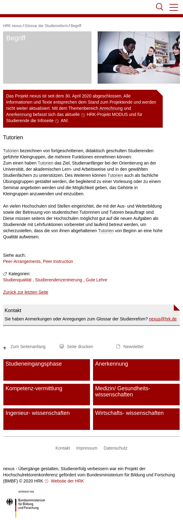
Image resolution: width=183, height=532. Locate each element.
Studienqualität (17, 279)
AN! (64, 120)
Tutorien (11, 150)
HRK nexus (12, 26)
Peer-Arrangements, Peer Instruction (38, 261)
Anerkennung (19, 114)
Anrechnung (111, 108)
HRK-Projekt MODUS (107, 114)
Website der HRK (67, 480)
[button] (174, 7)
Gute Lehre (96, 279)
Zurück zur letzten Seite (25, 292)
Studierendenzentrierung (58, 279)
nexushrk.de (163, 318)
